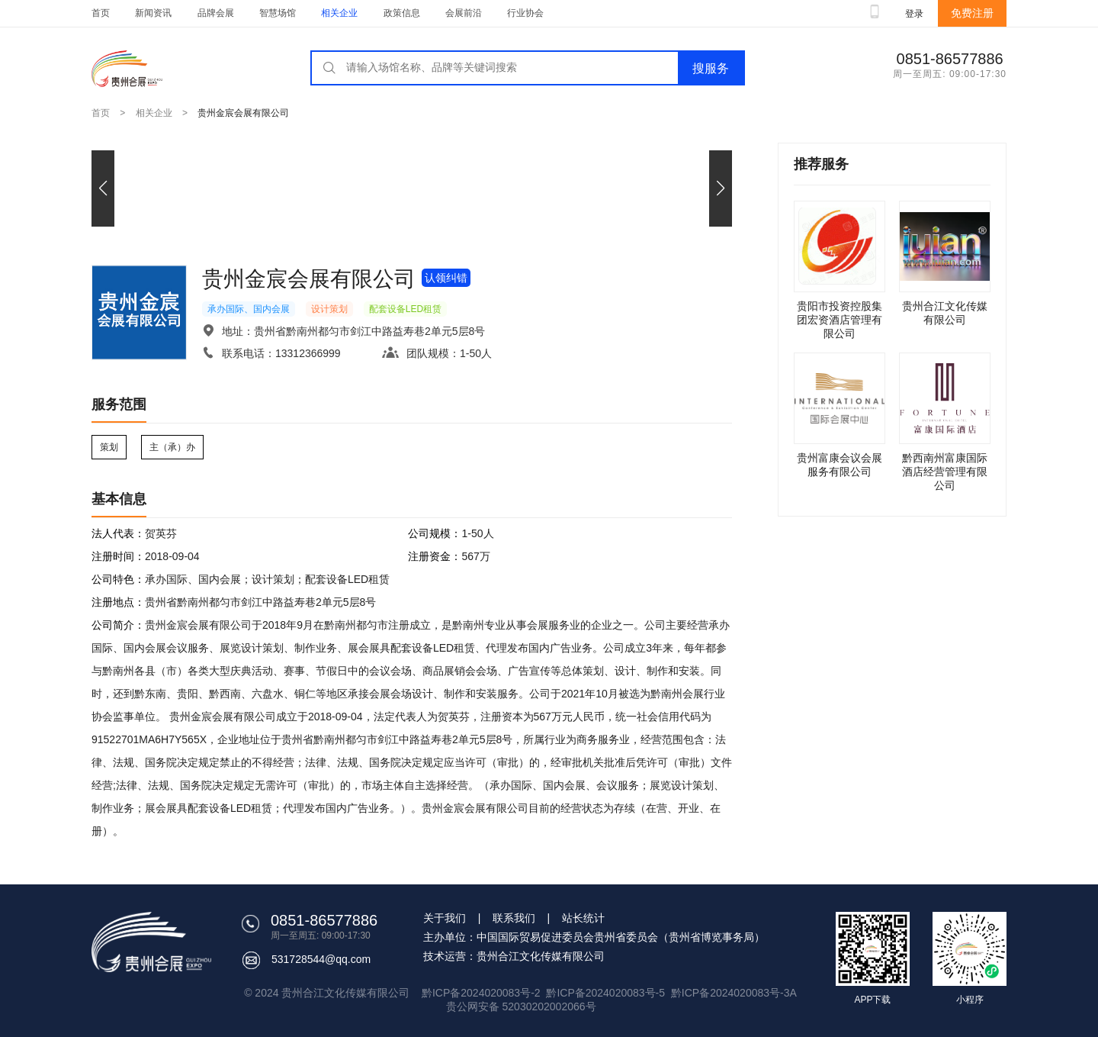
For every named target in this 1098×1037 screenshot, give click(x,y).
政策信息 (402, 13)
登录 (914, 13)
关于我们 (444, 918)
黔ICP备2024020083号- (727, 993)
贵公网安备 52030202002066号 (521, 1006)
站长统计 (583, 918)
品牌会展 (215, 13)
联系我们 (514, 918)
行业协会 (525, 13)
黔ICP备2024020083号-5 (605, 993)
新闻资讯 (153, 13)
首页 (101, 13)
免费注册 (972, 13)
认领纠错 (446, 278)
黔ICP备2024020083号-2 (482, 993)
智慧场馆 (277, 13)
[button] (720, 188)
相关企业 (339, 13)
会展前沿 (463, 13)
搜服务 (710, 68)
